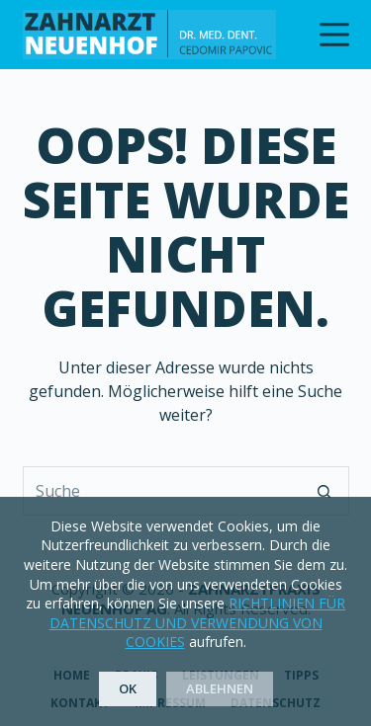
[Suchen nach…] (161, 491)
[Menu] (334, 34)
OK (128, 688)
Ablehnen (219, 688)
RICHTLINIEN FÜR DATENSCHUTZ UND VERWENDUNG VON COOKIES (197, 622)
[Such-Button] (324, 491)
